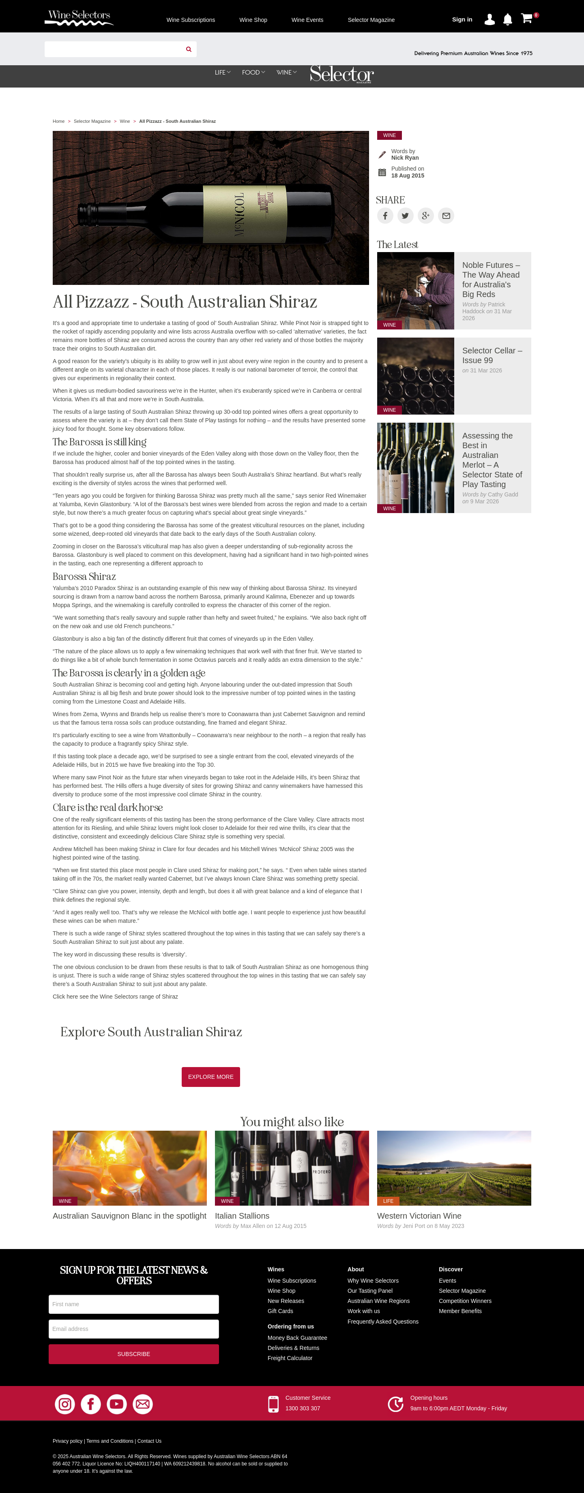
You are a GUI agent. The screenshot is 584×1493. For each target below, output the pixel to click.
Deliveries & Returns (294, 1348)
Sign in (462, 19)
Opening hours (429, 1400)
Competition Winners (465, 1301)
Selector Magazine (92, 121)
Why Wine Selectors (373, 1281)
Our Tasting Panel (370, 1291)
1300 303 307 (303, 1410)
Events (447, 1281)
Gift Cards (280, 1311)
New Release (284, 1301)
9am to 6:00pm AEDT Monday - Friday (458, 1410)
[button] (510, 18)
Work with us (364, 1311)
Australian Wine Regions (379, 1301)
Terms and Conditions (109, 1443)
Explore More (211, 1077)
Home (58, 121)
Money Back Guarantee (297, 1338)
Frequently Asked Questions (383, 1322)
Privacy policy (67, 1443)
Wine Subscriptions (292, 1281)
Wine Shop (281, 1291)
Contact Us (149, 1443)
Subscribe (134, 1356)
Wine (125, 121)
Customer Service (308, 1400)
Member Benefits (460, 1311)
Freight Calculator (290, 1358)
